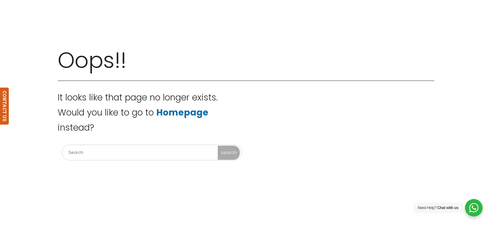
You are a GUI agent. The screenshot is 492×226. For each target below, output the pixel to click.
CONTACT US (5, 106)
